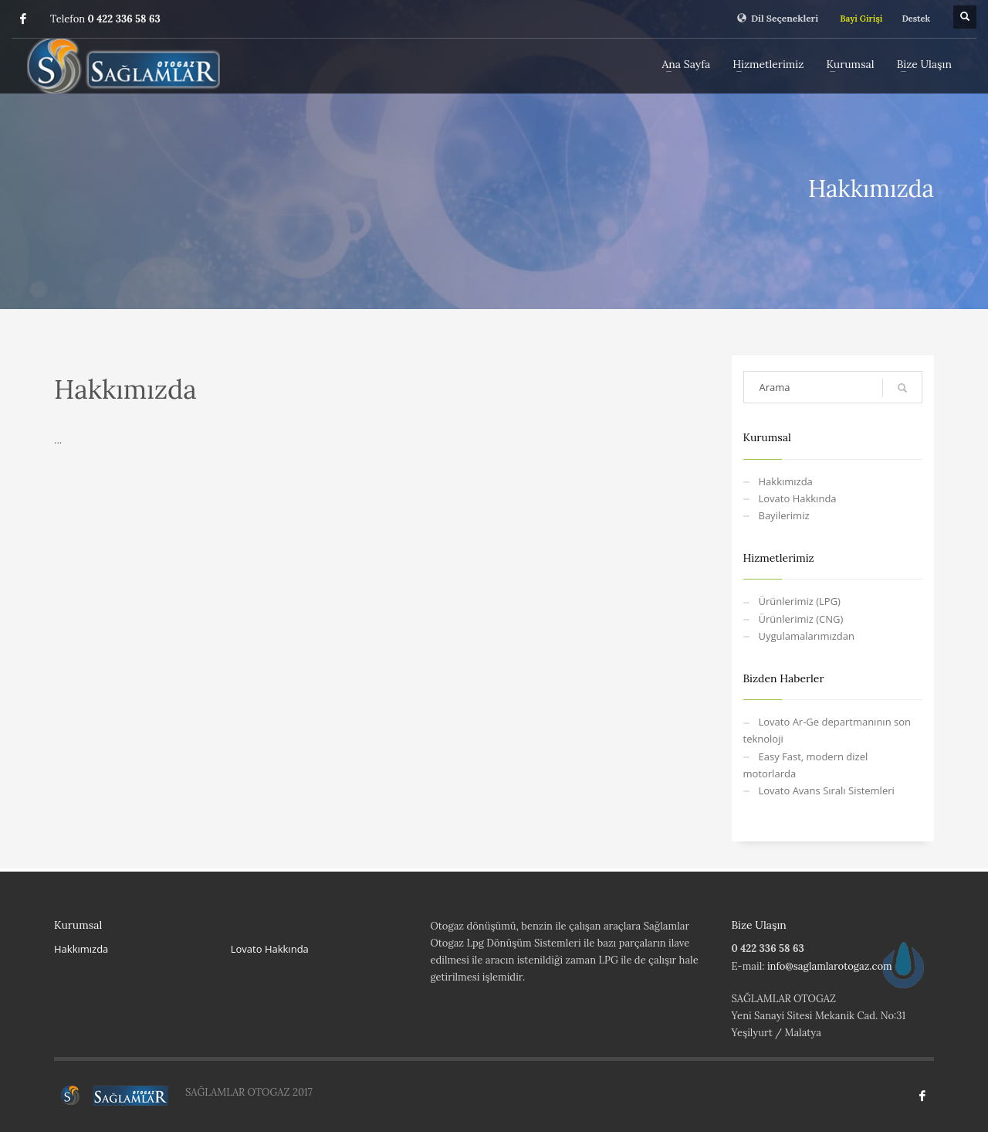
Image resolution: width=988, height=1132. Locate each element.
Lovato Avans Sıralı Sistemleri (827, 790)
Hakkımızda (786, 481)
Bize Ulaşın (924, 64)
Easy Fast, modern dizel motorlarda (805, 765)
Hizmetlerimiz (768, 64)
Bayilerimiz (784, 515)
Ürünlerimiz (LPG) (800, 601)
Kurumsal (850, 64)
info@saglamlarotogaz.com (829, 966)
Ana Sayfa (686, 64)
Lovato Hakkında (798, 498)
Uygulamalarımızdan (806, 636)
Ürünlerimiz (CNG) (801, 619)
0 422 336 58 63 (124, 18)
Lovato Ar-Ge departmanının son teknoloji (827, 730)
